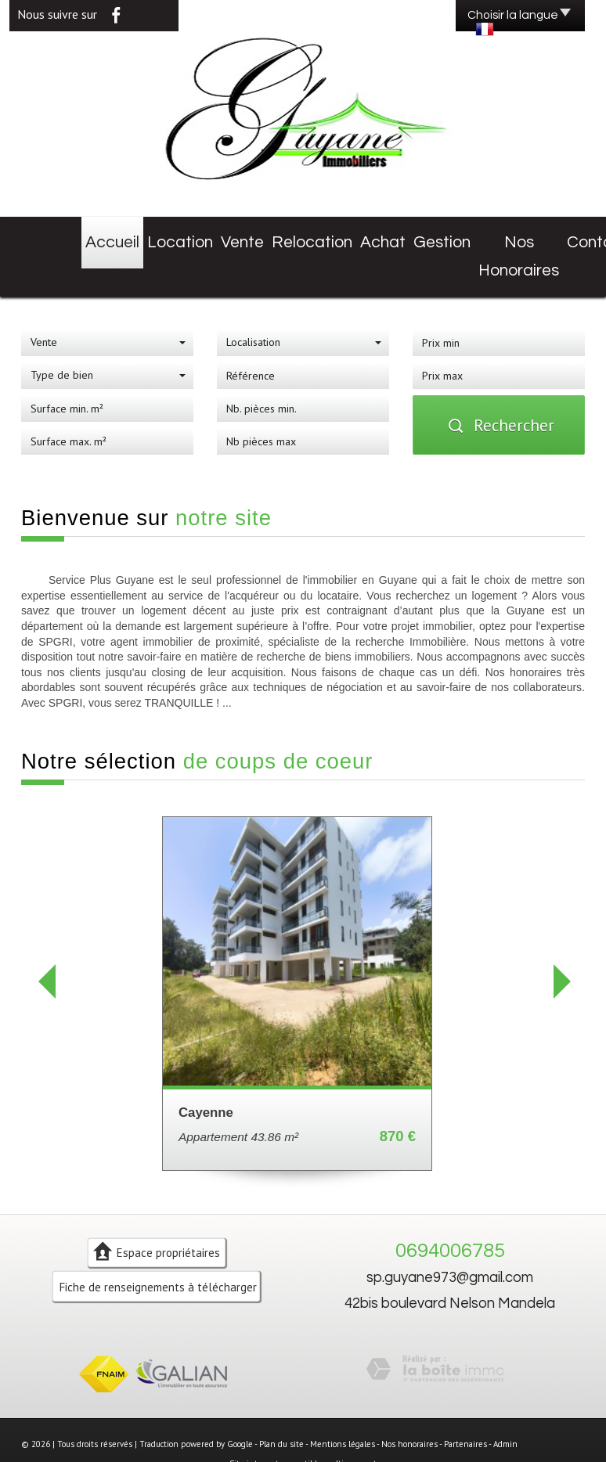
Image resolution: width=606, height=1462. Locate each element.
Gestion (371, 237)
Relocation (255, 237)
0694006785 (450, 1214)
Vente (193, 237)
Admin (505, 1406)
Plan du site (281, 1406)
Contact (526, 237)
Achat (316, 237)
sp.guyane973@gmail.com (449, 1240)
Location (137, 237)
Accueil (77, 237)
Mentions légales (342, 1406)
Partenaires (465, 1406)
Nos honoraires (448, 237)
